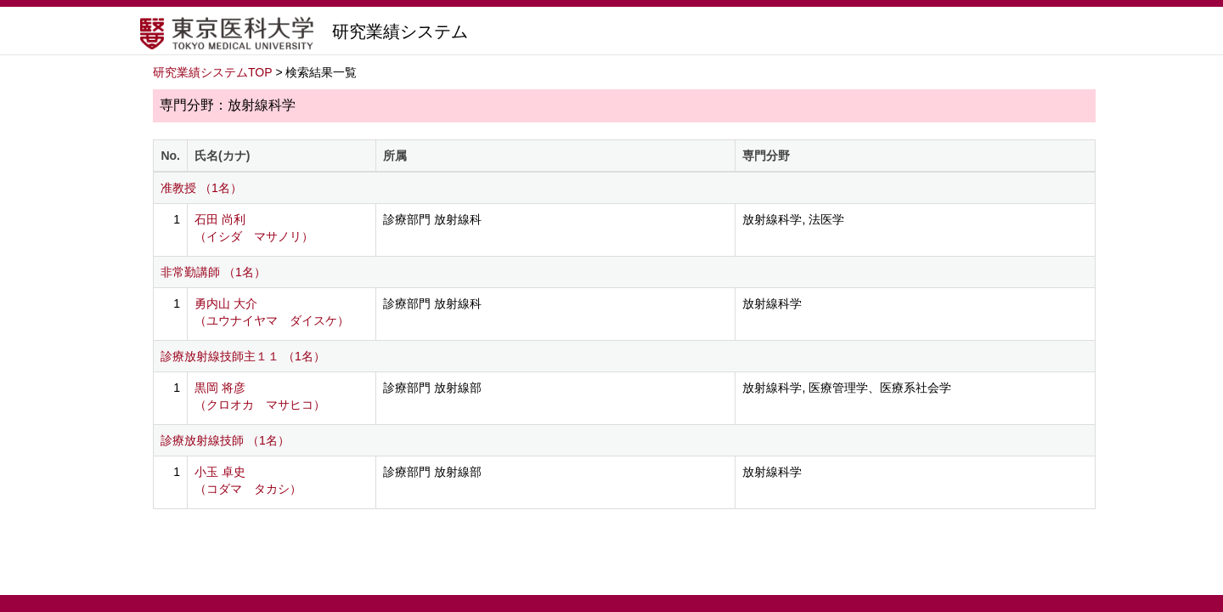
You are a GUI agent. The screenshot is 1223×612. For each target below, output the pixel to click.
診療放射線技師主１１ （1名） (243, 356)
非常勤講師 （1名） (213, 272)
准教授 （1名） (201, 188)
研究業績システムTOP (213, 72)
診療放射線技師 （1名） (225, 440)
